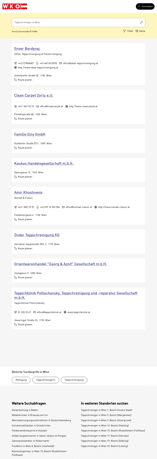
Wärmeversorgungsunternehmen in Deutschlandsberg (41, 420)
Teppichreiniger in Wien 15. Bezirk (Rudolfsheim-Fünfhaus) (113, 431)
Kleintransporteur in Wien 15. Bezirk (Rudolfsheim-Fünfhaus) (39, 453)
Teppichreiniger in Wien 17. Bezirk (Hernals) (105, 436)
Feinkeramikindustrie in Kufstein (29, 431)
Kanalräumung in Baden (25, 410)
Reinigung (21, 380)
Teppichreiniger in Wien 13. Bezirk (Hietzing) (105, 426)
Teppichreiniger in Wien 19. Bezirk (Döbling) (104, 441)
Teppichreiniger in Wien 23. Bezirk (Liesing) (104, 446)
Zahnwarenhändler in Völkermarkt (30, 441)
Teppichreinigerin (45, 380)
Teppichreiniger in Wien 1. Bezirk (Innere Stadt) (106, 410)
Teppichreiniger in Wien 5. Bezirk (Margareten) (106, 415)
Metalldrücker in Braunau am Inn (30, 415)
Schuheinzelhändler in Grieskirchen (31, 426)
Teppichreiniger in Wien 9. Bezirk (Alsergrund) (106, 420)
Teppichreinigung (74, 380)
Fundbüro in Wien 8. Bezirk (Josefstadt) (33, 446)
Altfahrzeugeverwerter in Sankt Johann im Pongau (39, 436)
